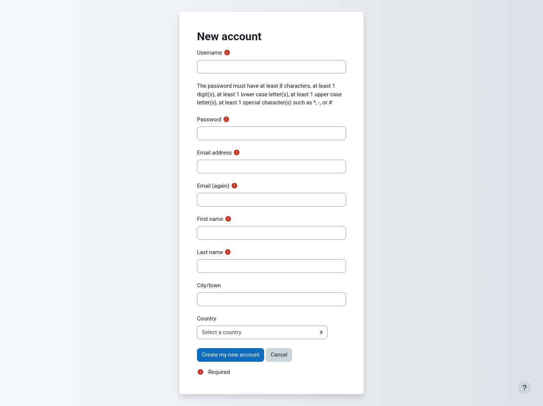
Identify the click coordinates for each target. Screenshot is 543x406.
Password (209, 119)
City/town (209, 285)
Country (206, 318)
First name (210, 219)
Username (209, 52)
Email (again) (213, 186)
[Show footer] (524, 387)
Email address (214, 152)
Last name (210, 252)
